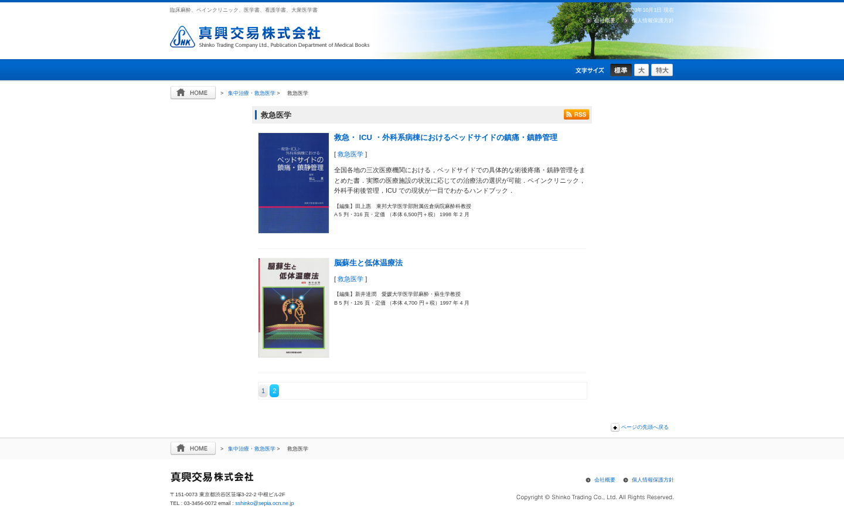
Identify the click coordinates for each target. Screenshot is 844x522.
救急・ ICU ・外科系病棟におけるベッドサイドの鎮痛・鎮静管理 (445, 137)
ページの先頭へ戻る (645, 427)
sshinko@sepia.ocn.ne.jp (264, 503)
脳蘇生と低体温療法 (368, 262)
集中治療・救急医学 (251, 93)
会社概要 (604, 20)
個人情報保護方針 (653, 20)
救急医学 (350, 154)
